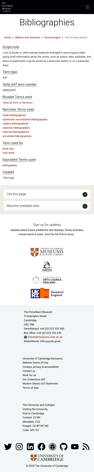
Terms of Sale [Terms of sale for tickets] (31, 387)
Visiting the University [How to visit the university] (35, 409)
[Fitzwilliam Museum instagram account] (19, 446)
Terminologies (52, 37)
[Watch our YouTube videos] (75, 446)
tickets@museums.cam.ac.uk (45, 337)
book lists (8, 148)
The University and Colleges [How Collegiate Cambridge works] (39, 405)
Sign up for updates (47, 225)
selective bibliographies (16, 127)
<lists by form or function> (18, 102)
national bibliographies (16, 131)
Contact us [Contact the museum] (29, 371)
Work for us (29, 375)
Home (7, 37)
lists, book (8, 152)
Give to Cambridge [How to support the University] (33, 413)
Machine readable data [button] (23, 206)
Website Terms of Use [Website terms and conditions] (35, 362)
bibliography (10, 165)
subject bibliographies (15, 123)
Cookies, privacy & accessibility (41, 366)
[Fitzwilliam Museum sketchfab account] (52, 446)
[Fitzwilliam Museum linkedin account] (41, 446)
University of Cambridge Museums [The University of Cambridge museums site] (43, 358)
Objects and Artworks (27, 37)
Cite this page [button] (16, 194)
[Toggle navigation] (87, 7)
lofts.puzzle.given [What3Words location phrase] (50, 341)
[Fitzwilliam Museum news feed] (86, 446)
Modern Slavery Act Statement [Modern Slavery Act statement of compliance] (40, 383)
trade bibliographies (14, 115)
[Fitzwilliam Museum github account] (64, 446)
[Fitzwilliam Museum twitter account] (8, 446)
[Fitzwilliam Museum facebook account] (30, 446)
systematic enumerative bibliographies (25, 119)
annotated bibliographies (17, 136)
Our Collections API (34, 379)
